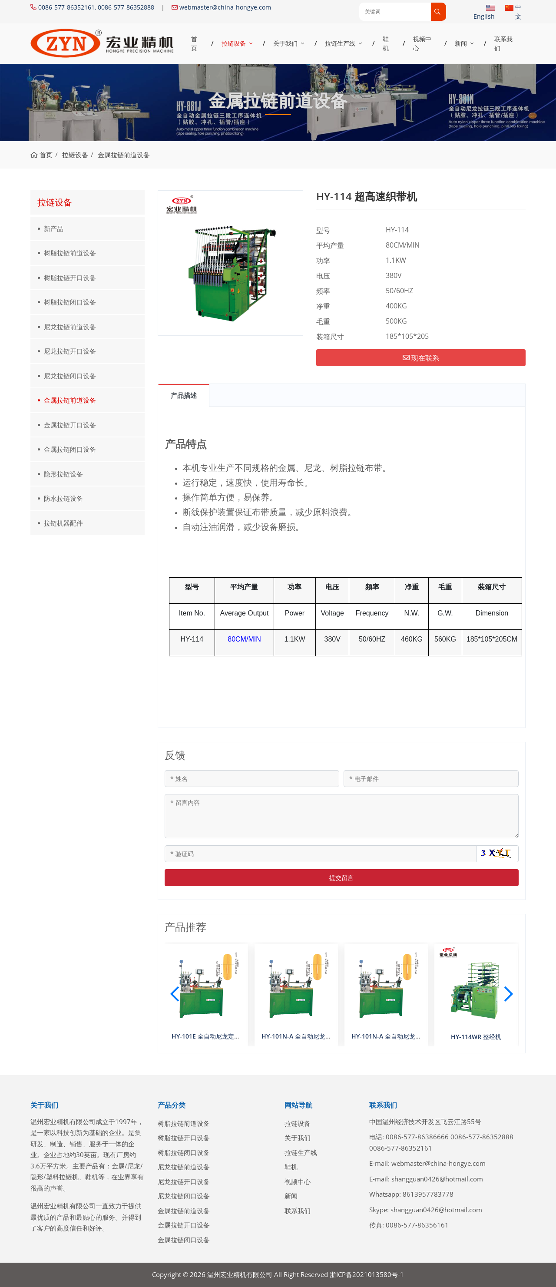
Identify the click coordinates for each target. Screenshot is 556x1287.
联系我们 (503, 43)
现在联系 (421, 358)
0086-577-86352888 (481, 1136)
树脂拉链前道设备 (70, 252)
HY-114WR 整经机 (476, 1036)
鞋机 (386, 43)
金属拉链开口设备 (70, 424)
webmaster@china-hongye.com (225, 7)
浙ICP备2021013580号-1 (367, 1274)
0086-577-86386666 (417, 1136)
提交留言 (341, 877)
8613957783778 (428, 1194)
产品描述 (184, 395)
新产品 (53, 228)
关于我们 (285, 43)
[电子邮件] (431, 778)
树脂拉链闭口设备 (70, 302)
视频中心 (422, 43)
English (484, 16)
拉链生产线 (340, 43)
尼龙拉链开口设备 (70, 351)
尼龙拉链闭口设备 (70, 375)
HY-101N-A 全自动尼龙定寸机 (392, 1036)
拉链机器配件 (63, 523)
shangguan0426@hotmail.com (437, 1179)
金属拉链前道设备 (70, 400)
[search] (438, 12)
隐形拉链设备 (63, 474)
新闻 (461, 43)
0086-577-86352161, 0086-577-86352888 (96, 7)
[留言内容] (342, 816)
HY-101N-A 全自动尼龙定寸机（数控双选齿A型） (328, 1036)
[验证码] (321, 853)
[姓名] (252, 778)
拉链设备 (234, 43)
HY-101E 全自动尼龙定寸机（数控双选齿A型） (235, 1036)
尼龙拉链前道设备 (70, 326)
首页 (194, 43)
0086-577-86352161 (400, 1148)
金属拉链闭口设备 (70, 449)
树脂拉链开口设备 (70, 277)
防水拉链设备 (63, 498)
